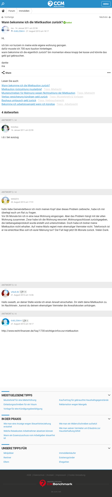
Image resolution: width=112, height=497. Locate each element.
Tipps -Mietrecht (52, 89)
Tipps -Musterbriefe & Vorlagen (66, 96)
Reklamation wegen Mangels (73, 404)
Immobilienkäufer (67, 453)
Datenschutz (39, 475)
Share (8, 73)
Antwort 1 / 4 (9, 120)
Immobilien (24, 11)
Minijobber (9, 453)
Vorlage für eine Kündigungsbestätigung (23, 409)
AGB (29, 475)
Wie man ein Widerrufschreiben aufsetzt (78, 423)
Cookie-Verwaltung (76, 475)
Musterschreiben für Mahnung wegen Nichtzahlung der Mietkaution (38, 93)
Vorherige (9, 17)
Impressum (61, 475)
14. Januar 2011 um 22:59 (22, 130)
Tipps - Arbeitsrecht (67, 104)
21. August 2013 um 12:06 (22, 295)
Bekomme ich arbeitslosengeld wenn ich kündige (28, 104)
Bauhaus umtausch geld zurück (19, 100)
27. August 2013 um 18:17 (37, 31)
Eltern (6, 462)
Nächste (103, 17)
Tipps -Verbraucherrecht (51, 100)
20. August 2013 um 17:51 (22, 202)
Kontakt (50, 475)
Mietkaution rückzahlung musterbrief (22, 89)
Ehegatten (64, 462)
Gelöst (69, 22)
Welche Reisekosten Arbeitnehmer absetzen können (28, 431)
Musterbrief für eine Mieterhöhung (20, 400)
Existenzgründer (67, 457)
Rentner (7, 457)
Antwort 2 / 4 (9, 192)
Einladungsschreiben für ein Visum (20, 404)
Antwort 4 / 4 (9, 313)
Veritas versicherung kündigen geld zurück (25, 96)
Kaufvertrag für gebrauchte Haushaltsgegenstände (83, 400)
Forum (12, 11)
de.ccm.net (56, 491)
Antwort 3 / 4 (9, 285)
